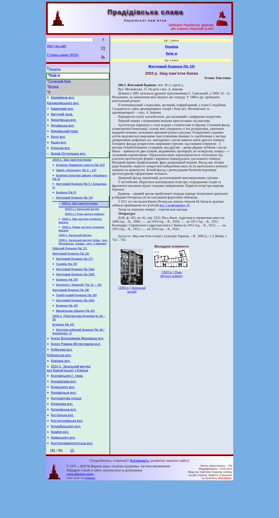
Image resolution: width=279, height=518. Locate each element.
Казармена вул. (63, 98)
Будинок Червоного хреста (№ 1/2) (80, 173)
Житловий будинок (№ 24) (70, 269)
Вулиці (53, 86)
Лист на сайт (57, 46)
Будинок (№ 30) (67, 298)
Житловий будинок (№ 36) (70, 309)
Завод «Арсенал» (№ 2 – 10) (76, 179)
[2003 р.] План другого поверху (84, 226)
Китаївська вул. (63, 129)
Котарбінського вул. (66, 460)
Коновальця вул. (64, 423)
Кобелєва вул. (62, 375)
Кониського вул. (63, 417)
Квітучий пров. (62, 117)
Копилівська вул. (64, 442)
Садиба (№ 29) (66, 280)
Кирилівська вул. (64, 123)
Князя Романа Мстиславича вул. (76, 369)
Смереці (89, 514)
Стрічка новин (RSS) (63, 55)
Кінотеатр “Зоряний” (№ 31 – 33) (79, 304)
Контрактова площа (66, 429)
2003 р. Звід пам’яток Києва (72, 167)
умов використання (80, 510)
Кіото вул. (58, 142)
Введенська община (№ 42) (75, 333)
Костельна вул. (62, 448)
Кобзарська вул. (59, 382)
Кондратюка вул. (64, 410)
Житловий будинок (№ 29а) (75, 286)
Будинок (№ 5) (66, 203)
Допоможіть (139, 496)
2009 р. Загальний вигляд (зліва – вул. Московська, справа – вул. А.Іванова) (83, 256)
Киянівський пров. (65, 135)
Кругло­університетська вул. (72, 479)
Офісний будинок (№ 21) (69, 263)
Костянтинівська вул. (67, 454)
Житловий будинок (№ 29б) (75, 292)
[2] (72, 486)
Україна (55, 69)
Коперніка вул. (62, 435)
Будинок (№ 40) (67, 327)
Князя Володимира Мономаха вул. (77, 363)
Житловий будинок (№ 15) (74, 209)
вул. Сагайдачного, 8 (174, 205)
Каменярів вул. (62, 110)
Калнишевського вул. (63, 104)
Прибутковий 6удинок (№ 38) (76, 315)
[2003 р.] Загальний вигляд (82, 221)
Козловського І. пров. (67, 404)
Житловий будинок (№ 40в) (75, 321)
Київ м (55, 75)
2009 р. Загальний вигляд (75, 248)
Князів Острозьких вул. (68, 160)
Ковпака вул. (61, 388)
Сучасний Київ (59, 81)
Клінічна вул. (61, 154)
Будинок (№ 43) (63, 348)
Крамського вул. (63, 473)
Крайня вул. (60, 466)
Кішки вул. (59, 148)
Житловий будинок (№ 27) (74, 274)
